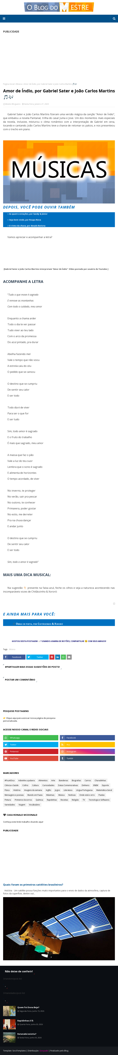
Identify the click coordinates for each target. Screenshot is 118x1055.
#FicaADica (9, 780)
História (16, 790)
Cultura (35, 785)
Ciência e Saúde (12, 785)
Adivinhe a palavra (26, 780)
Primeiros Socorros (23, 800)
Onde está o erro (87, 795)
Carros (88, 780)
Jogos (57, 790)
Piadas (101, 795)
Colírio (25, 785)
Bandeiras (63, 780)
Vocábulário (34, 804)
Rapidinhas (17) (25, 1020)
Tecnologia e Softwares (99, 800)
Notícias (72, 795)
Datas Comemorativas (68, 785)
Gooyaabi (43, 1050)
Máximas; (50, 795)
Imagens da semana (33, 790)
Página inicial (8, 84)
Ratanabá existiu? (26, 1033)
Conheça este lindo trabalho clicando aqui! (23, 821)
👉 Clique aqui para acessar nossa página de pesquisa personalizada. (29, 719)
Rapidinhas (52, 800)
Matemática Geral (104, 790)
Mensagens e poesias (14, 795)
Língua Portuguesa (84, 790)
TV (84, 800)
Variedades (10, 804)
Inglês (48, 790)
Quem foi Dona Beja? (28, 1007)
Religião (75, 800)
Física (7, 790)
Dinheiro (85, 785)
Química (39, 800)
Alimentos (43, 780)
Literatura (68, 790)
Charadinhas (100, 780)
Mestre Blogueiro (13, 104)
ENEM (95, 785)
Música (19, 84)
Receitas (64, 800)
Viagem (22, 804)
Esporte (105, 785)
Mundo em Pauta (35, 795)
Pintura (8, 800)
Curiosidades (48, 785)
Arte (53, 780)
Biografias (76, 780)
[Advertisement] (59, 58)
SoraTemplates (19, 1050)
